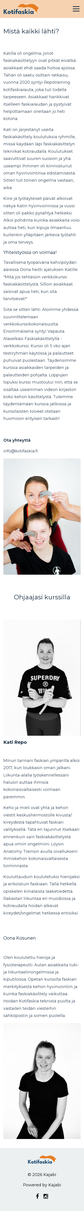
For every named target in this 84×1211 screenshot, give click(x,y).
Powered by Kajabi (42, 1185)
